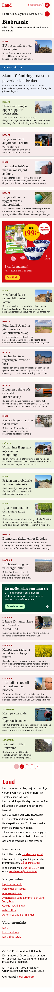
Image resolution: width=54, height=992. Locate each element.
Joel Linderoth (26, 977)
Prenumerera (36, 5)
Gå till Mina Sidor (30, 863)
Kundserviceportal (32, 854)
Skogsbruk (21, 13)
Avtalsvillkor (9, 910)
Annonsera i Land (12, 893)
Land (5, 927)
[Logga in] (47, 5)
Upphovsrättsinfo (12, 884)
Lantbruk (8, 13)
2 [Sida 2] (26, 766)
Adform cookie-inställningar (18, 914)
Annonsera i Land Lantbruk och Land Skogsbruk (23, 900)
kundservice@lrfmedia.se (23, 871)
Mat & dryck (37, 13)
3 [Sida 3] (31, 766)
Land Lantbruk (10, 932)
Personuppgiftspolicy (14, 889)
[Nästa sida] (37, 766)
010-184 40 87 (30, 868)
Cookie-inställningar (13, 905)
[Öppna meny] (47, 14)
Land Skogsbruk (11, 936)
